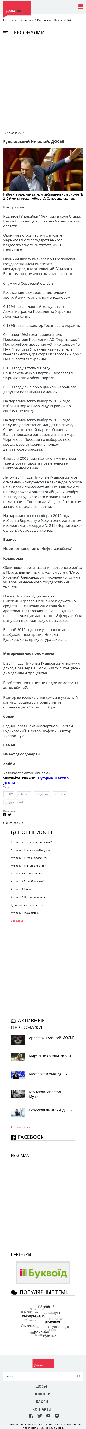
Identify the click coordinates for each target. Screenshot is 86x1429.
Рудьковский (15, 802)
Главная (8, 20)
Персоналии (25, 20)
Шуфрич (43, 794)
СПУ (10, 794)
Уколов (61, 794)
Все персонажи (20, 1127)
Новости (42, 1394)
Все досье (17, 920)
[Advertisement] (43, 83)
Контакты (42, 1409)
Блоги (42, 1401)
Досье (42, 1386)
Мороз (25, 794)
